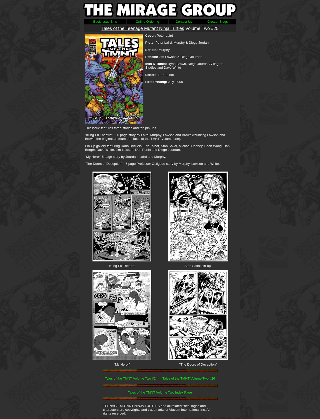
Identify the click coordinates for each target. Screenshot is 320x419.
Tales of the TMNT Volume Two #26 (188, 378)
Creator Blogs (218, 21)
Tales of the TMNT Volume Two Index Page (160, 392)
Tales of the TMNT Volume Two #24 (131, 378)
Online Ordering (147, 21)
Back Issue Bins (105, 21)
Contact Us (184, 21)
